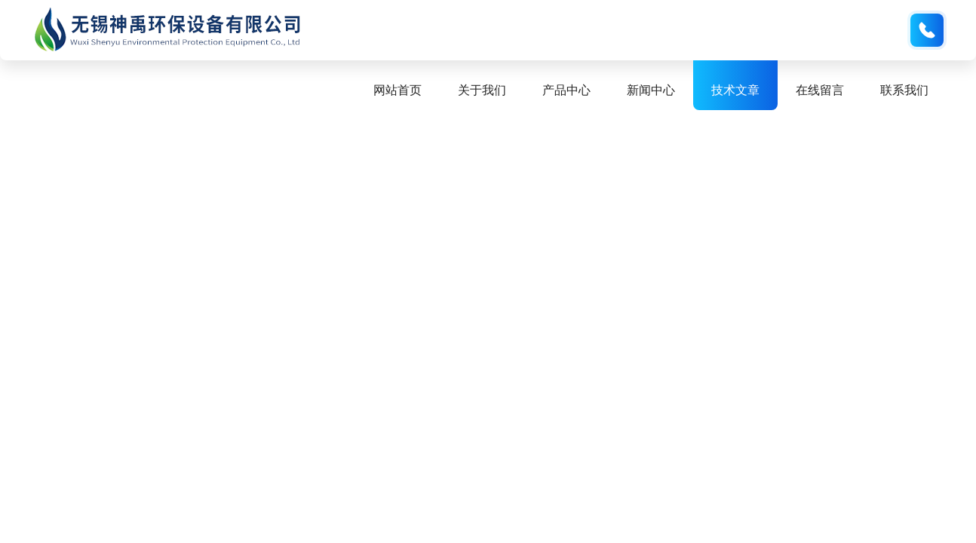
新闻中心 (651, 90)
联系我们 (904, 90)
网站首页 (397, 90)
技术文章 (735, 90)
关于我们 (482, 90)
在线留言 (820, 90)
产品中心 (566, 90)
